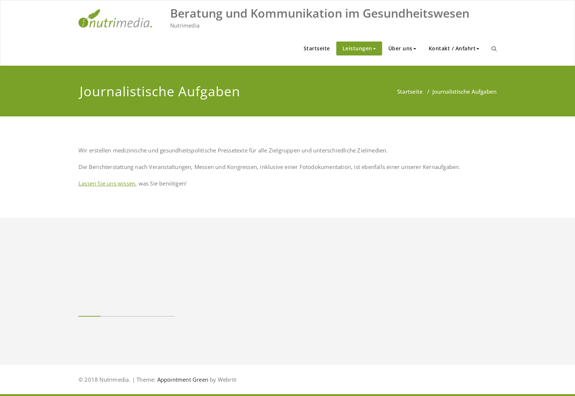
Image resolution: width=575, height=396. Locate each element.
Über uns (402, 48)
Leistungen (359, 48)
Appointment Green (181, 379)
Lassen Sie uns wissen (106, 183)
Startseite (317, 48)
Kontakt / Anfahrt (454, 48)
